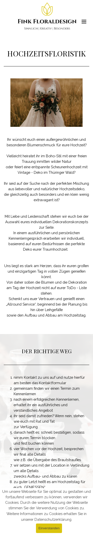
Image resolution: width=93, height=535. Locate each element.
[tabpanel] (46, 54)
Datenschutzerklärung (52, 519)
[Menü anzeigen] (84, 21)
